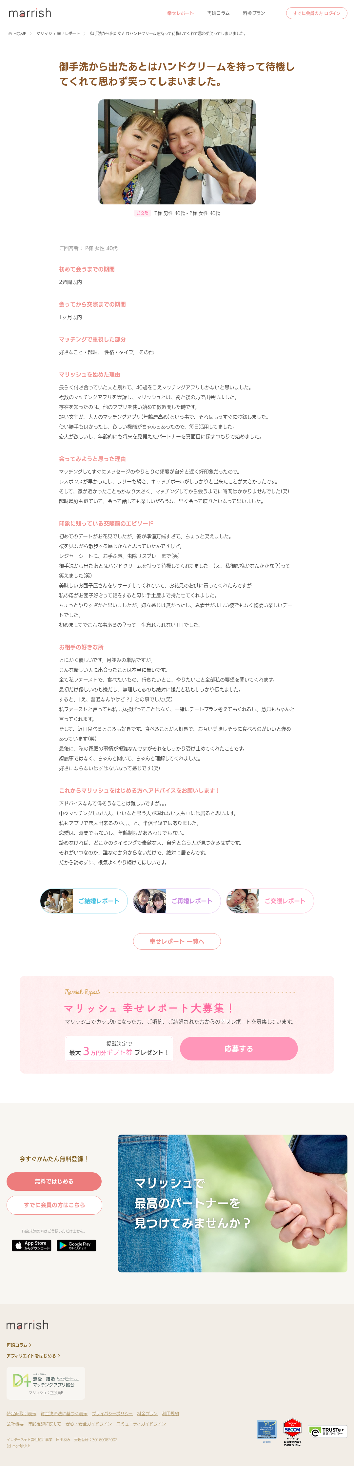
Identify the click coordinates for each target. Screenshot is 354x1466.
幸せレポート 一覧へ (177, 941)
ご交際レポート (266, 901)
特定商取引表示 (21, 1414)
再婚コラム (218, 13)
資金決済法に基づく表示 (64, 1414)
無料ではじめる (54, 1181)
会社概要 (15, 1424)
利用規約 (170, 1414)
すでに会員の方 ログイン (317, 13)
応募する (239, 1048)
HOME (19, 33)
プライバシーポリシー (112, 1414)
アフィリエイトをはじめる (31, 1356)
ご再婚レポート (173, 901)
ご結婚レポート (80, 901)
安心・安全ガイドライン (89, 1424)
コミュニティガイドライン (141, 1424)
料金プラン (254, 13)
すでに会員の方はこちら (54, 1205)
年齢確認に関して (44, 1424)
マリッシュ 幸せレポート (58, 33)
